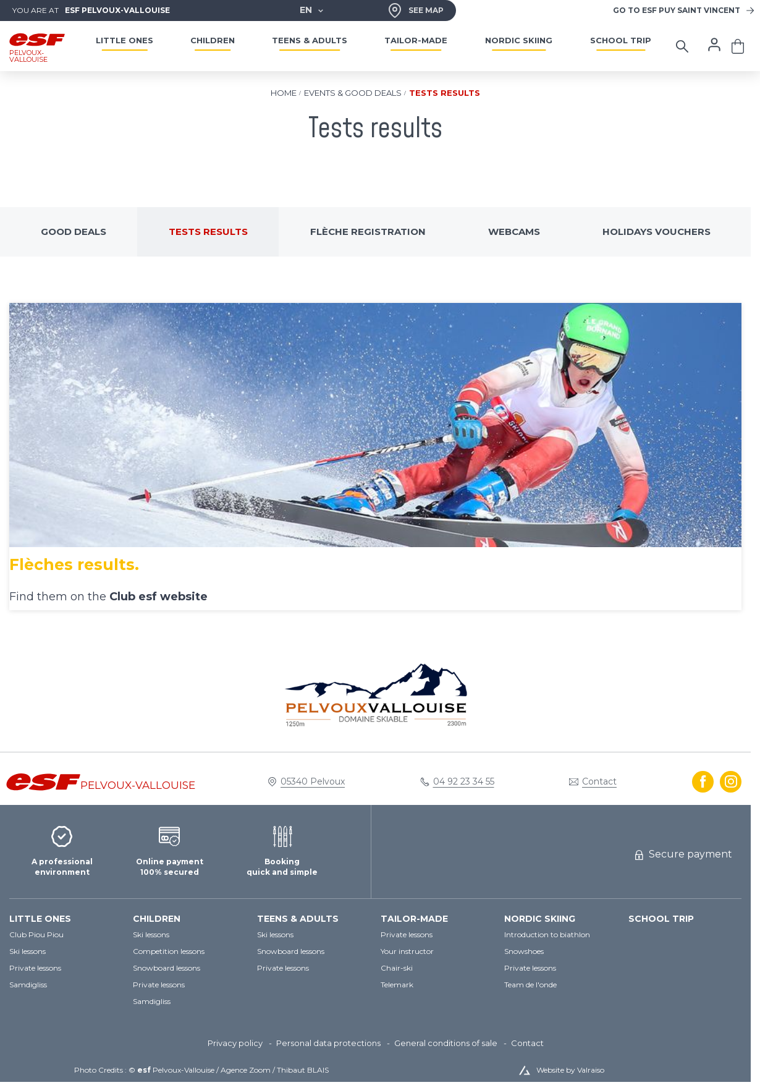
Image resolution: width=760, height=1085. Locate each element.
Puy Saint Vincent (676, 10)
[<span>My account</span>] (714, 44)
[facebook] (703, 782)
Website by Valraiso (570, 1069)
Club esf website (158, 596)
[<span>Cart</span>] (738, 46)
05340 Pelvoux (313, 781)
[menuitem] (64, 919)
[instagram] (730, 782)
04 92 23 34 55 (463, 781)
